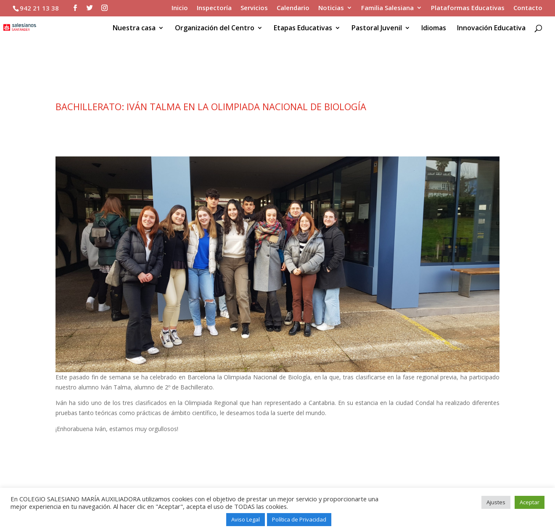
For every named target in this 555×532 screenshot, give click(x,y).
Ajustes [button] (495, 502)
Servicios (254, 8)
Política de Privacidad (299, 519)
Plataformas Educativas (468, 8)
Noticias (331, 8)
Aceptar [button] (529, 502)
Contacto (527, 8)
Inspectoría (214, 8)
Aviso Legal (245, 519)
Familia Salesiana (387, 8)
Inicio (180, 8)
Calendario (293, 8)
